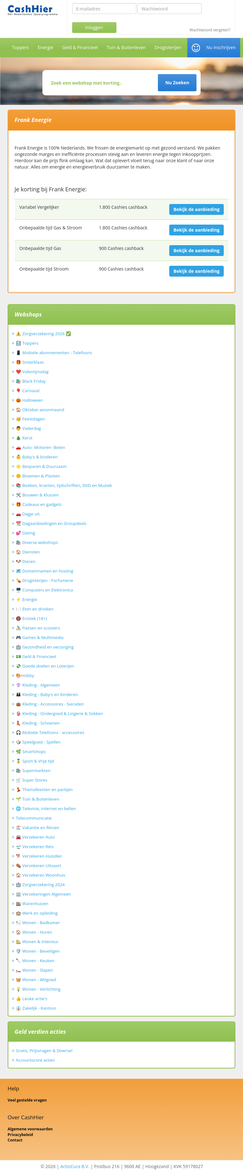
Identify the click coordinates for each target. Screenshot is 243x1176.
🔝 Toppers (27, 343)
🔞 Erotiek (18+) (31, 618)
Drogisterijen (168, 47)
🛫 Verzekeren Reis (34, 846)
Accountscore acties (35, 1060)
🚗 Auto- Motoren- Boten (40, 447)
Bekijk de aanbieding (196, 209)
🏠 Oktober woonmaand (40, 409)
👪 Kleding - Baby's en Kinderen (47, 694)
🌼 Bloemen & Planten (38, 476)
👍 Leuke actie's (31, 998)
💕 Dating (25, 533)
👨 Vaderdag (28, 428)
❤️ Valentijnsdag (32, 371)
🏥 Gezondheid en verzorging (45, 647)
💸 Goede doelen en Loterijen (45, 666)
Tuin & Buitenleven (126, 47)
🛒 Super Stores (31, 780)
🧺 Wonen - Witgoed (36, 979)
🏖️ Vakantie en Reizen (37, 827)
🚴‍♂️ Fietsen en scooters (38, 628)
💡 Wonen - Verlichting (38, 989)
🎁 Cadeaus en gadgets (39, 504)
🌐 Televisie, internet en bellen (46, 808)
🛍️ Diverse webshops (37, 542)
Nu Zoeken (177, 83)
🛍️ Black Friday (31, 381)
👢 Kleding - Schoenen (38, 723)
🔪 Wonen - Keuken (35, 960)
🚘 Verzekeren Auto (35, 837)
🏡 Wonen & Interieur (37, 941)
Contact (15, 1140)
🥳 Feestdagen (30, 419)
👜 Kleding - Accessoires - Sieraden (50, 704)
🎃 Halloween (29, 400)
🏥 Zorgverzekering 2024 (40, 884)
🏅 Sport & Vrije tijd (35, 761)
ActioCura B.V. (75, 1166)
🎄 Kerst (24, 438)
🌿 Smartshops (31, 751)
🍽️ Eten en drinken (34, 609)
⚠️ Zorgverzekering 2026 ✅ (43, 333)
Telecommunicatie (34, 818)
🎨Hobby (25, 675)
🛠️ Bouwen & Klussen (37, 495)
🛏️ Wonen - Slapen (34, 970)
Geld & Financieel (80, 47)
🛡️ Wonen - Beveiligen (38, 951)
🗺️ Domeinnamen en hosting (44, 571)
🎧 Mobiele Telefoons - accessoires (50, 732)
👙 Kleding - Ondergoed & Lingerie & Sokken (59, 713)
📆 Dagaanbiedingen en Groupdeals (51, 523)
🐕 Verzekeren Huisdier (39, 856)
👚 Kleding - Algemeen (38, 685)
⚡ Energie (26, 599)
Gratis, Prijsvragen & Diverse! (44, 1050)
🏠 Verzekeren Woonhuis (40, 875)
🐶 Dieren (25, 561)
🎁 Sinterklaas (30, 362)
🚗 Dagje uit (28, 514)
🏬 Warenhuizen (32, 903)
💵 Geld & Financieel (36, 656)
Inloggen (94, 27)
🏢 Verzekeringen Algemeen (43, 894)
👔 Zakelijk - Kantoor (36, 1008)
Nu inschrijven (221, 47)
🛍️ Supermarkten (33, 770)
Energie (45, 47)
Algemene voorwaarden (30, 1129)
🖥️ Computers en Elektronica (44, 590)
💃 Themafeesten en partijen (44, 789)
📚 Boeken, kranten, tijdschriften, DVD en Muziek (64, 485)
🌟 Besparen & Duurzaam (41, 466)
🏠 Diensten (28, 552)
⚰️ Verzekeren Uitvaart (38, 865)
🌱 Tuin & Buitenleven (37, 799)
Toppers (20, 47)
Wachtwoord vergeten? (210, 30)
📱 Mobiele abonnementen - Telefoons (54, 352)
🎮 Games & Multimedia (39, 637)
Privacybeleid (20, 1134)
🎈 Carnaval (28, 390)
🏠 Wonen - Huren (34, 932)
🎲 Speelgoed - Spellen (38, 742)
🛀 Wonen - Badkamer (38, 922)
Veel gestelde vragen (27, 1100)
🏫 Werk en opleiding (37, 913)
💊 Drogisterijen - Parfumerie (44, 580)
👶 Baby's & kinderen (37, 457)
